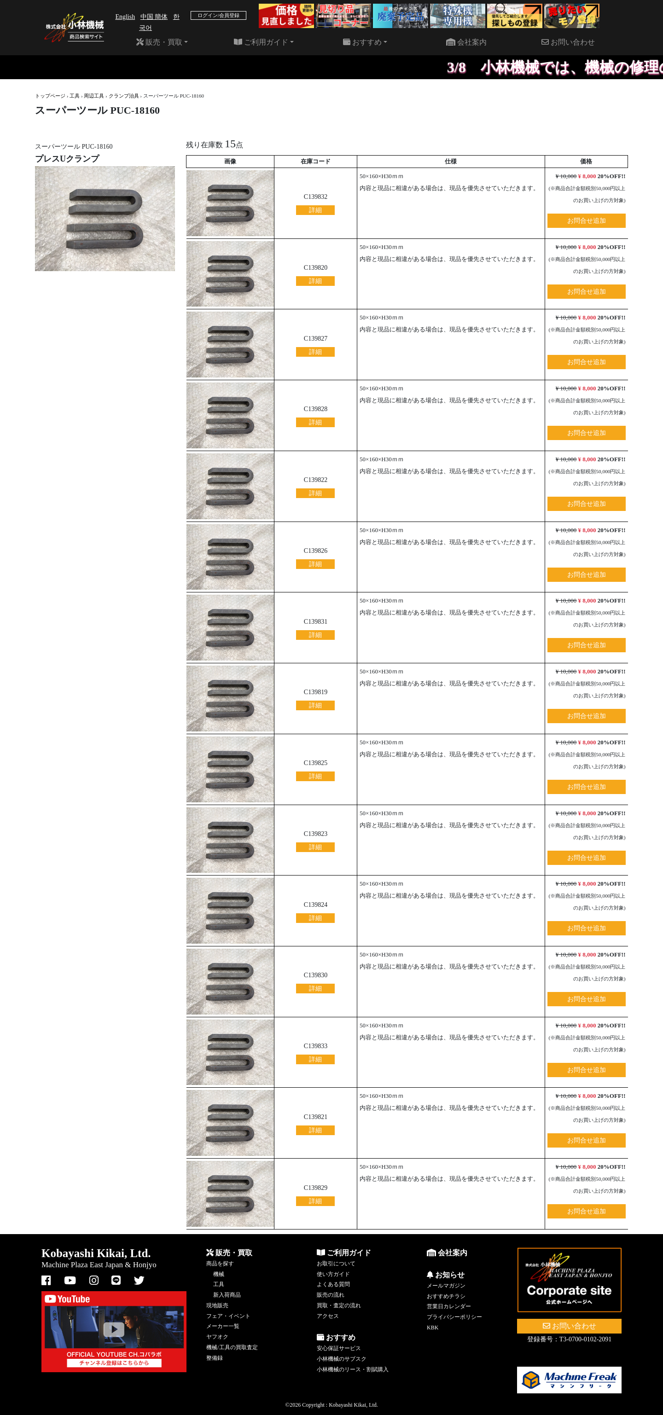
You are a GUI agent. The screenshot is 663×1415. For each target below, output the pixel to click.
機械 (218, 1274)
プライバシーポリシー (454, 1317)
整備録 (214, 1358)
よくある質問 (333, 1284)
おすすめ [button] (362, 42)
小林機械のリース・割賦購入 (353, 1369)
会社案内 (466, 42)
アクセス (328, 1316)
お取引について (336, 1263)
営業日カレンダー (449, 1306)
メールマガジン (446, 1285)
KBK (432, 1327)
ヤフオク (217, 1337)
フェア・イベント (228, 1316)
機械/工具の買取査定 (231, 1347)
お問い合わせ (568, 42)
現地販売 (217, 1305)
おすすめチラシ (446, 1296)
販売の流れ (330, 1295)
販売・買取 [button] (159, 42)
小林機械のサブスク (341, 1359)
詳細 (315, 210)
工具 (75, 96)
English (125, 16)
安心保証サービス (339, 1348)
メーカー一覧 (222, 1326)
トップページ (50, 96)
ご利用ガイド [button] (261, 42)
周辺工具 (94, 96)
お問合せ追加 (586, 220)
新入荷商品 (227, 1295)
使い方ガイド (333, 1274)
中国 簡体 (154, 16)
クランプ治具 (124, 96)
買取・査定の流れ (339, 1305)
